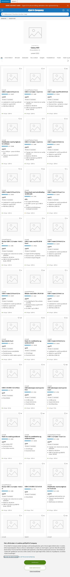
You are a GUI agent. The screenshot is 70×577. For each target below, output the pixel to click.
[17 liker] (43, 69)
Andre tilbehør (9, 57)
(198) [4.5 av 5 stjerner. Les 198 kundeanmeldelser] (12, 245)
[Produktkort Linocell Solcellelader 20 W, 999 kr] (58, 524)
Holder (59, 57)
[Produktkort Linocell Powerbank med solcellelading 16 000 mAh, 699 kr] (35, 178)
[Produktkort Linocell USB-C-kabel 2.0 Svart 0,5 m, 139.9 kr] (12, 279)
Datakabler (25, 57)
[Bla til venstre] (2, 60)
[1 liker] (66, 169)
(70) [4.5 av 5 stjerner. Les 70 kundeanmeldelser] (12, 390)
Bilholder (17, 57)
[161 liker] (43, 413)
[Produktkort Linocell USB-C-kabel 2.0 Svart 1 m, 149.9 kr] (58, 178)
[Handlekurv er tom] (68, 10)
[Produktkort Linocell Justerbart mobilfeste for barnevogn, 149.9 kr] (12, 524)
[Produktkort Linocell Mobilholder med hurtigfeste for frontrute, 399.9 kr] (58, 472)
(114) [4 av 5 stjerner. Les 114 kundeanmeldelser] (35, 196)
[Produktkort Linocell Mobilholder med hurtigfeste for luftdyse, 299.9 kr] (12, 127)
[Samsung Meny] (8, 18)
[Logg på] (63, 10)
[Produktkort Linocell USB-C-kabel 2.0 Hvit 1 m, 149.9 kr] (58, 279)
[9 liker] (43, 119)
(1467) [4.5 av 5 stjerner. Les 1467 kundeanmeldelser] (12, 94)
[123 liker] (20, 318)
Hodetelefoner (51, 57)
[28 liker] (43, 169)
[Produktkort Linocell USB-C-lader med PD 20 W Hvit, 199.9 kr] (58, 77)
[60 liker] (65, 69)
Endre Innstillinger (35, 571)
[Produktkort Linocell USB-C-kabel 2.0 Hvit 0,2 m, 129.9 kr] (58, 326)
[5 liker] (20, 464)
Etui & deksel (34, 57)
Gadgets (42, 57)
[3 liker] (20, 218)
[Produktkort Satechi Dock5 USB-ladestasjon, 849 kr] (35, 524)
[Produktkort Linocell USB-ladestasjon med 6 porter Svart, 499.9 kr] (58, 373)
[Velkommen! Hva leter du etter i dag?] (36, 14)
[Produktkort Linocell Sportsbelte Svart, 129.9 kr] (12, 326)
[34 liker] (43, 318)
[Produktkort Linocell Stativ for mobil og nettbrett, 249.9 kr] (12, 422)
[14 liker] (43, 365)
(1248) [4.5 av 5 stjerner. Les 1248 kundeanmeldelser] (12, 146)
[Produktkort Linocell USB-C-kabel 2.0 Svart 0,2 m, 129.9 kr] (12, 178)
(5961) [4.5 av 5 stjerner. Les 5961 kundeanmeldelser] (58, 94)
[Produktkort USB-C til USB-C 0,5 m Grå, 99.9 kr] (35, 472)
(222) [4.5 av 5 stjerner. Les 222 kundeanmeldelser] (35, 296)
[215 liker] (65, 516)
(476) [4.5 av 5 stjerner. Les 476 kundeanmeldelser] (35, 392)
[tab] (5, 1)
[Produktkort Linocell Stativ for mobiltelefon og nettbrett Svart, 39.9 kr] (35, 422)
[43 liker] (65, 464)
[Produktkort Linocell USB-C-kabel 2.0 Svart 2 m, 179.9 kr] (12, 77)
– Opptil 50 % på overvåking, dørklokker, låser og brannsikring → (33, 5)
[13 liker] (65, 119)
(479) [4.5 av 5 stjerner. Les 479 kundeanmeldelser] (12, 343)
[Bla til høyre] (68, 60)
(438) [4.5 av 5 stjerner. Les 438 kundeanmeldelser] (35, 94)
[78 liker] (20, 413)
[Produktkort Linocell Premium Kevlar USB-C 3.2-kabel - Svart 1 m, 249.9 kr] (58, 422)
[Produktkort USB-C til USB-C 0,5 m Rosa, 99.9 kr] (12, 373)
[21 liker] (43, 516)
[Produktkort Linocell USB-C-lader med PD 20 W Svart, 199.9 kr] (35, 227)
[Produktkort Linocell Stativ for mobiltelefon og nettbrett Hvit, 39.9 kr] (35, 326)
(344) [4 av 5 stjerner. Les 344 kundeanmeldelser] (57, 491)
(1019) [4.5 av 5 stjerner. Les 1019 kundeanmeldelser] (35, 345)
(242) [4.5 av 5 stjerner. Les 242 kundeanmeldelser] (12, 439)
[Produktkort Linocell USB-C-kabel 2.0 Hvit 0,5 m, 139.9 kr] (58, 227)
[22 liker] (65, 318)
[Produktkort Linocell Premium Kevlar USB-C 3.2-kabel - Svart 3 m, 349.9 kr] (35, 77)
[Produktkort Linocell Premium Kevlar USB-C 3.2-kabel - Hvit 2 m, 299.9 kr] (12, 227)
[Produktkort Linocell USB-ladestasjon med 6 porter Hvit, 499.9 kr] (35, 373)
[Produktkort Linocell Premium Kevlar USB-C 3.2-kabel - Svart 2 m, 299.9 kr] (35, 127)
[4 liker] (20, 69)
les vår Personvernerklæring (27, 557)
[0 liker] (66, 218)
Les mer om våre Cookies (11, 557)
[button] (39, 50)
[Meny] (2, 10)
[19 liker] (20, 169)
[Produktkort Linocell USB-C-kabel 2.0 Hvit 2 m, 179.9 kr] (58, 127)
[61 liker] (20, 119)
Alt (1, 57)
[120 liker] (65, 365)
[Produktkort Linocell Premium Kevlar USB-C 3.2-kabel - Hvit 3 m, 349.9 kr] (12, 472)
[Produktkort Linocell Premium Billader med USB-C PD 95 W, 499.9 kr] (35, 279)
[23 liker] (43, 270)
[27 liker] (65, 413)
